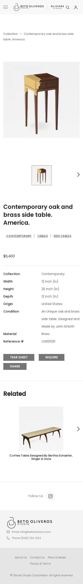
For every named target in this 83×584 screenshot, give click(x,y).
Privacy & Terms (40, 563)
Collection (10, 34)
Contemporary (18, 236)
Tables (42, 236)
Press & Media (57, 557)
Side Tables (62, 236)
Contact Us (37, 557)
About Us (21, 557)
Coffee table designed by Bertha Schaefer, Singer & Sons (41, 457)
